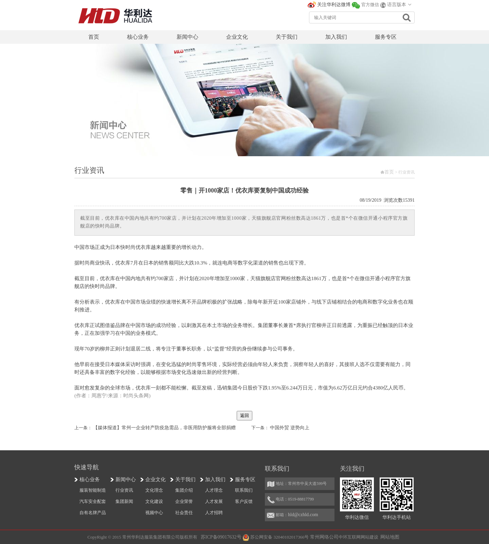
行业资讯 (124, 490)
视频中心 (154, 512)
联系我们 (244, 490)
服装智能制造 (92, 490)
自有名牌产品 (92, 512)
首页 (389, 172)
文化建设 (154, 501)
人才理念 (214, 490)
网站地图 (389, 537)
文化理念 (154, 490)
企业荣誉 (184, 501)
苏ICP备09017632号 (221, 537)
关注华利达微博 (333, 4)
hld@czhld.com (303, 514)
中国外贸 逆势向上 (289, 427)
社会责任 (184, 512)
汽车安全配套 (92, 501)
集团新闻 (124, 501)
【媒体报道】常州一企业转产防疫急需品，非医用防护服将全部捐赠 (164, 427)
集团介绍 (184, 490)
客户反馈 (244, 501)
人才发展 (214, 501)
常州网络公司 (324, 537)
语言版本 (396, 4)
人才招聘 (214, 512)
